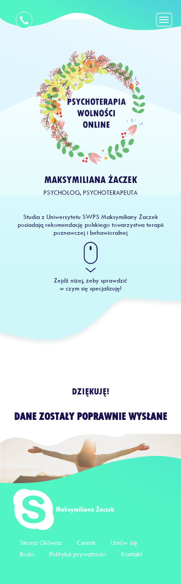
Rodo (27, 554)
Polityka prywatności (77, 554)
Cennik (86, 543)
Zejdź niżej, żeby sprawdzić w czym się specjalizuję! (90, 284)
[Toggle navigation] (164, 20)
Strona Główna (41, 543)
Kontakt (131, 554)
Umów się (123, 543)
